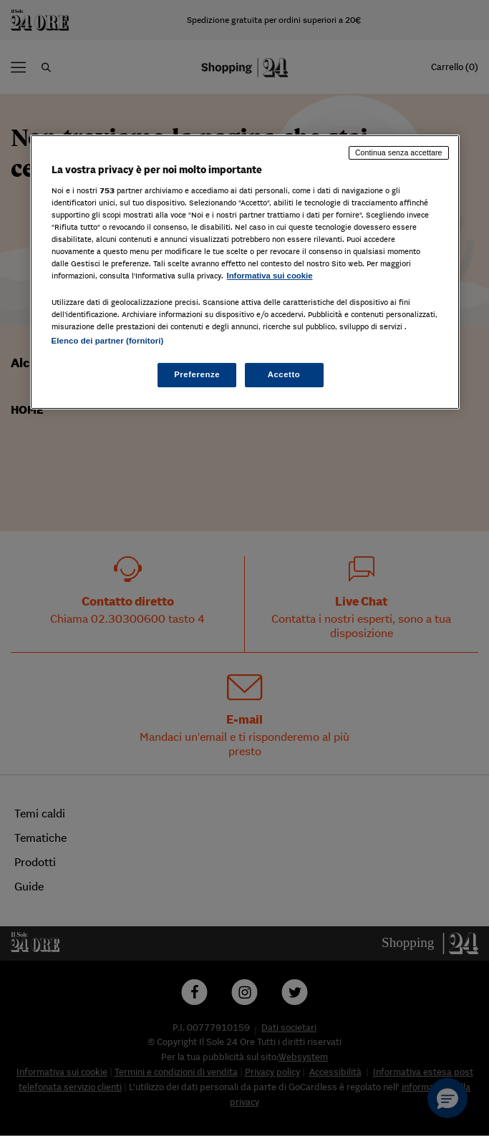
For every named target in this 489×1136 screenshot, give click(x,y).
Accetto (284, 374)
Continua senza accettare (398, 152)
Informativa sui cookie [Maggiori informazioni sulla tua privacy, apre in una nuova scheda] (270, 275)
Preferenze (197, 374)
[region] (245, 272)
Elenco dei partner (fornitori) (108, 340)
